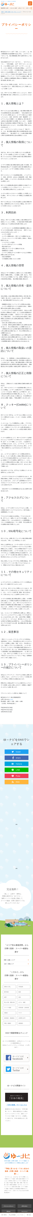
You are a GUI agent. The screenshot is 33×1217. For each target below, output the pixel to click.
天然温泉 (20, 986)
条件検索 (12, 1214)
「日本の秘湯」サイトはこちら (16, 1105)
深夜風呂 (20, 1023)
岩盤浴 (6, 1012)
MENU (4, 1214)
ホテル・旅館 (21, 1002)
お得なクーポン (21, 8)
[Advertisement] (16, 805)
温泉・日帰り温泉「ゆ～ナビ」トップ (11, 11)
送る (29, 1214)
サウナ (20, 1012)
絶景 (5, 997)
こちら (11, 699)
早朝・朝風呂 (7, 1023)
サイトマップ (24, 1211)
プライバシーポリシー (8, 1206)
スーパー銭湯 (7, 1007)
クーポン (20, 1214)
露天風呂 (6, 992)
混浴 (19, 997)
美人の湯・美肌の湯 (9, 1002)
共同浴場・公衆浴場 (23, 1007)
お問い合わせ (24, 1206)
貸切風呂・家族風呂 (9, 1018)
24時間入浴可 (21, 1018)
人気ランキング (29, 8)
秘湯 (19, 992)
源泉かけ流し (7, 986)
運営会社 (8, 1211)
